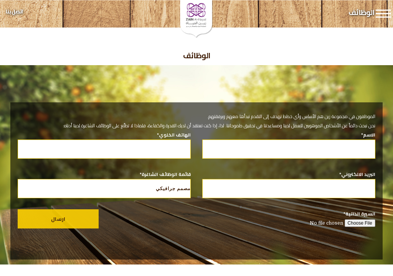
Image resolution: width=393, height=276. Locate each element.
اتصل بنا (14, 11)
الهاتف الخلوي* (104, 141)
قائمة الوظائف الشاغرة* (104, 184)
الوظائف (196, 55)
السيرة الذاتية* (288, 218)
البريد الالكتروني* (288, 181)
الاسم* (288, 141)
